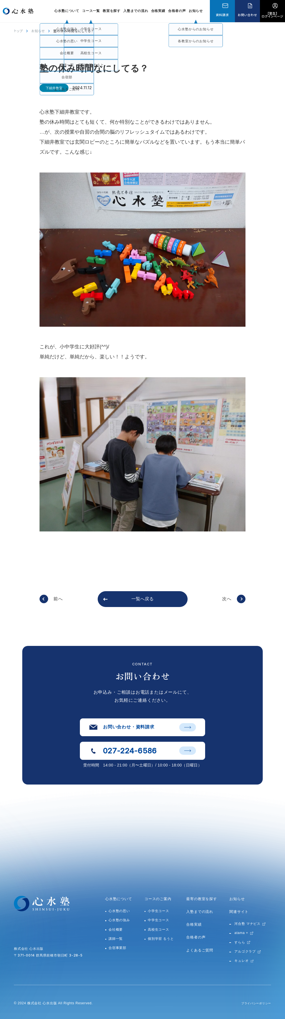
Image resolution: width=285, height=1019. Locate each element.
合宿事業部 (117, 948)
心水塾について (118, 899)
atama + (241, 933)
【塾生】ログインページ (272, 14)
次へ (227, 598)
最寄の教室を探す (201, 899)
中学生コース (158, 920)
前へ (58, 598)
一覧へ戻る (142, 598)
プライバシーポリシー (253, 1003)
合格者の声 (177, 11)
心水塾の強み (119, 920)
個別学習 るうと (161, 939)
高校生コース (158, 929)
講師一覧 (116, 939)
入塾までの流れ (135, 11)
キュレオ (241, 961)
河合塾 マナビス (247, 924)
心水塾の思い (119, 911)
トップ (18, 30)
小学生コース (158, 911)
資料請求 (222, 15)
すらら (239, 942)
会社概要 (116, 929)
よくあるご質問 (199, 950)
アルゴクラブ (245, 951)
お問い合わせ (247, 15)
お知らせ (196, 11)
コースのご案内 (157, 899)
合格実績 (158, 11)
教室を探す (112, 11)
